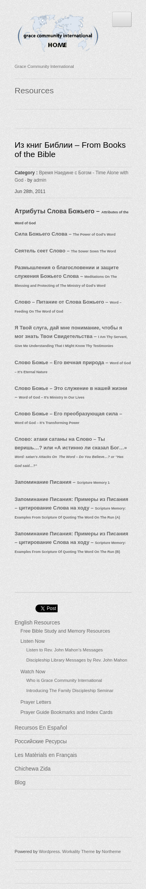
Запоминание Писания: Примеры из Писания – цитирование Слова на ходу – (71, 507)
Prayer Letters (36, 702)
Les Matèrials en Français (46, 755)
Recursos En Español (41, 727)
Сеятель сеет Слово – (65, 251)
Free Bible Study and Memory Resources (65, 631)
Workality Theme (78, 851)
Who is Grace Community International (64, 680)
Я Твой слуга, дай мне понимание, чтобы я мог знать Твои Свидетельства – (71, 336)
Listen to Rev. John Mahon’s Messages (64, 650)
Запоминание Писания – (62, 482)
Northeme (111, 851)
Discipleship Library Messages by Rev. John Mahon (76, 660)
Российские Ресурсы (41, 741)
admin (39, 180)
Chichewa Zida (33, 769)
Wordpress (49, 851)
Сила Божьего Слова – (65, 234)
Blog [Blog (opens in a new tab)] (20, 782)
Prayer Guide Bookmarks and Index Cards (67, 712)
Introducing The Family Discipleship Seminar (70, 690)
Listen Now (33, 641)
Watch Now (33, 671)
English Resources (37, 622)
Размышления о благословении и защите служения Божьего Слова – (67, 276)
